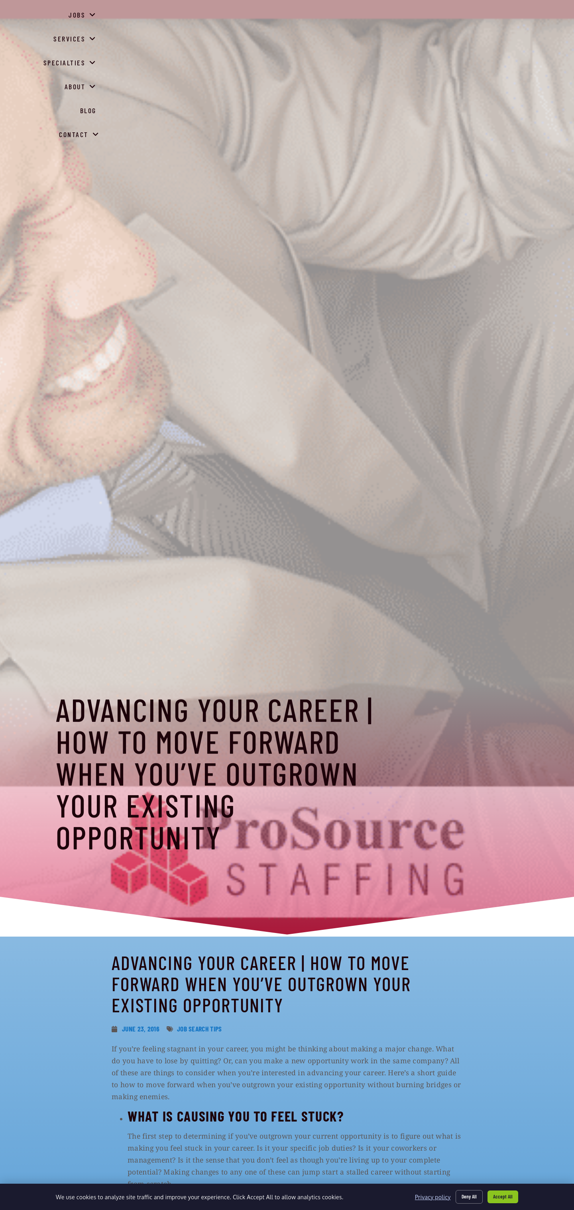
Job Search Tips (199, 1028)
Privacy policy (426, 1195)
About (426, 38)
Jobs (262, 38)
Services (310, 38)
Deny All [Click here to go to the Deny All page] (464, 1195)
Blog (463, 39)
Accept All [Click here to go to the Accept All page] (501, 1195)
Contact (504, 38)
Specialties (371, 38)
